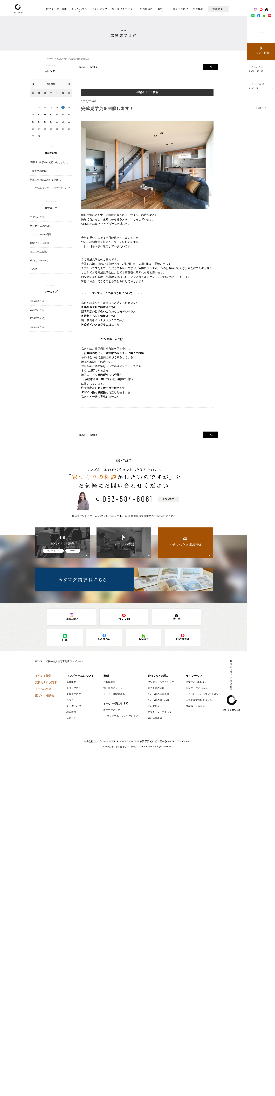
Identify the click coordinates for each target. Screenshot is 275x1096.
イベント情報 (43, 675)
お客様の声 (146, 9)
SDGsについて (74, 706)
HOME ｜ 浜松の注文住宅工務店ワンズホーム (59, 661)
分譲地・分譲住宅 (195, 706)
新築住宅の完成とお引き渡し (45, 179)
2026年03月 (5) (37, 318)
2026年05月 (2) (37, 301)
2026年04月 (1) (37, 310)
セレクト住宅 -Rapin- (197, 688)
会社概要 (198, 9)
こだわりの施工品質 (158, 700)
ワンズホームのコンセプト (162, 682)
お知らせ (71, 718)
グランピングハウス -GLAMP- (202, 694)
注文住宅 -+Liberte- (196, 682)
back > (94, 67)
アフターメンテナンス (159, 712)
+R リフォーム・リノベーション (120, 715)
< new (81, 67)
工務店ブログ (73, 694)
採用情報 (71, 712)
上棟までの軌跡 (38, 171)
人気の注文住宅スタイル (199, 700)
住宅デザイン (155, 706)
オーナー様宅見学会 (114, 694)
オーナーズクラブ (112, 709)
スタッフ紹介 (180, 9)
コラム (70, 700)
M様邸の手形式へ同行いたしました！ (50, 162)
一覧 (210, 67)
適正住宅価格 (155, 718)
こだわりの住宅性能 (158, 694)
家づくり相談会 (44, 695)
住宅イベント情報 (56, 9)
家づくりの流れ (156, 688)
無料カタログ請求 (46, 682)
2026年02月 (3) (37, 327)
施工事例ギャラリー (123, 9)
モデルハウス (79, 9)
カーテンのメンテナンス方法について (50, 188)
